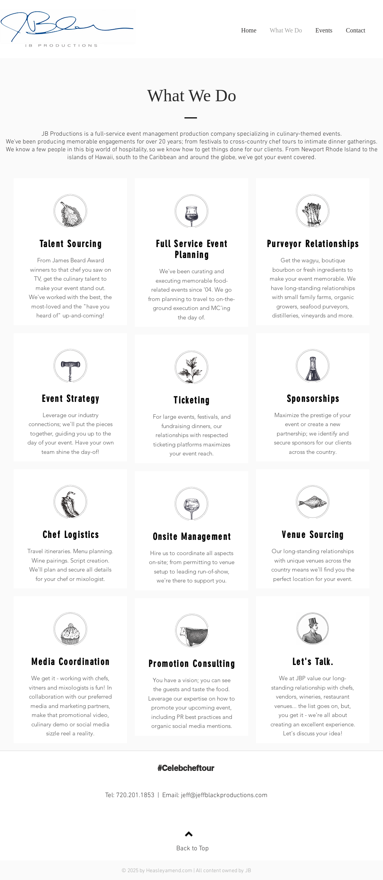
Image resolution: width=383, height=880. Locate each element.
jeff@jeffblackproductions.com (224, 795)
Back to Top (192, 849)
